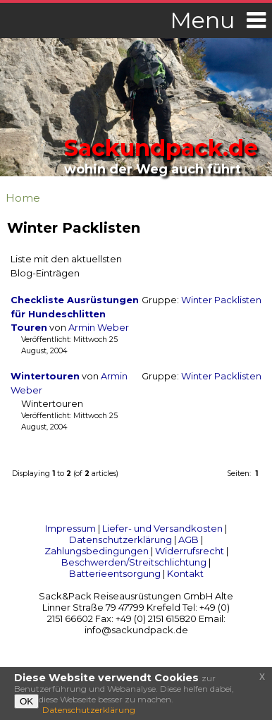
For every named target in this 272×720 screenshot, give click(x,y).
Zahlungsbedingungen (96, 550)
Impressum (70, 528)
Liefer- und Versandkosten (162, 528)
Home (23, 198)
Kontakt (185, 573)
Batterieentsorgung (115, 573)
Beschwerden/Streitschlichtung (133, 562)
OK (26, 701)
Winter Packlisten (221, 300)
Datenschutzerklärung (120, 539)
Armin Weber (98, 327)
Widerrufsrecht (189, 550)
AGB (188, 539)
